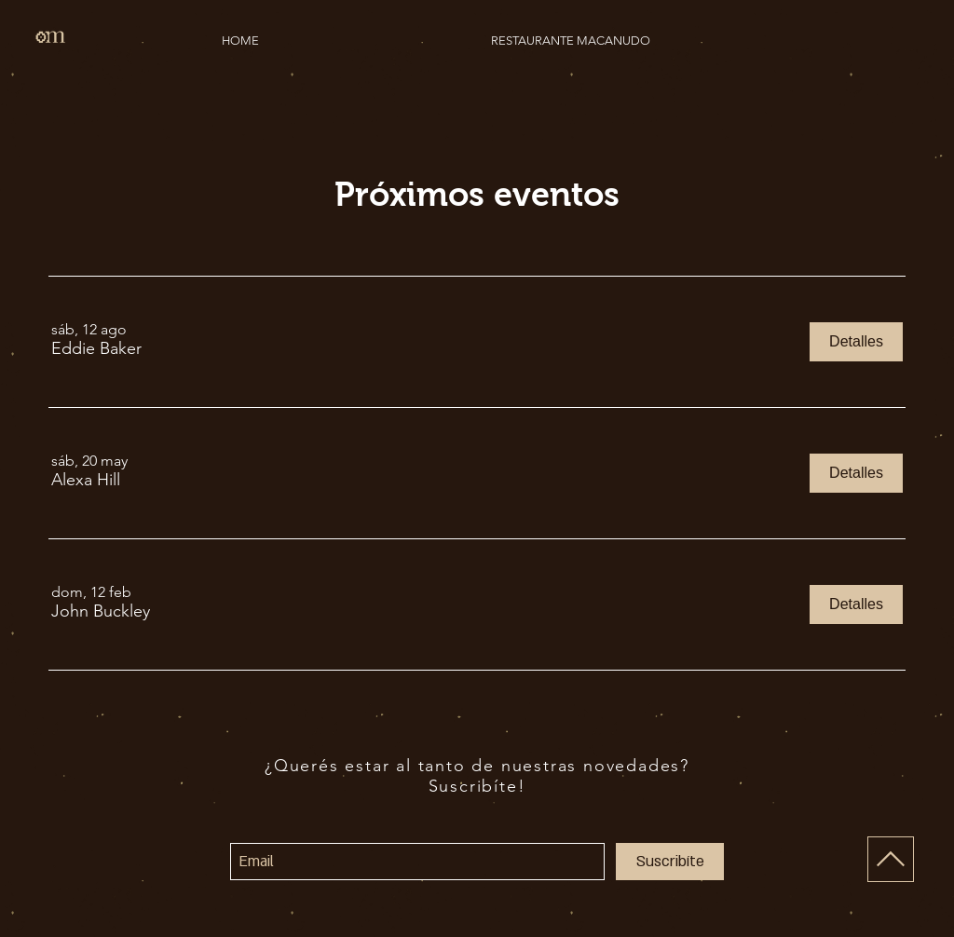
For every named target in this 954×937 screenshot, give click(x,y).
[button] (96, 348)
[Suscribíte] (670, 861)
